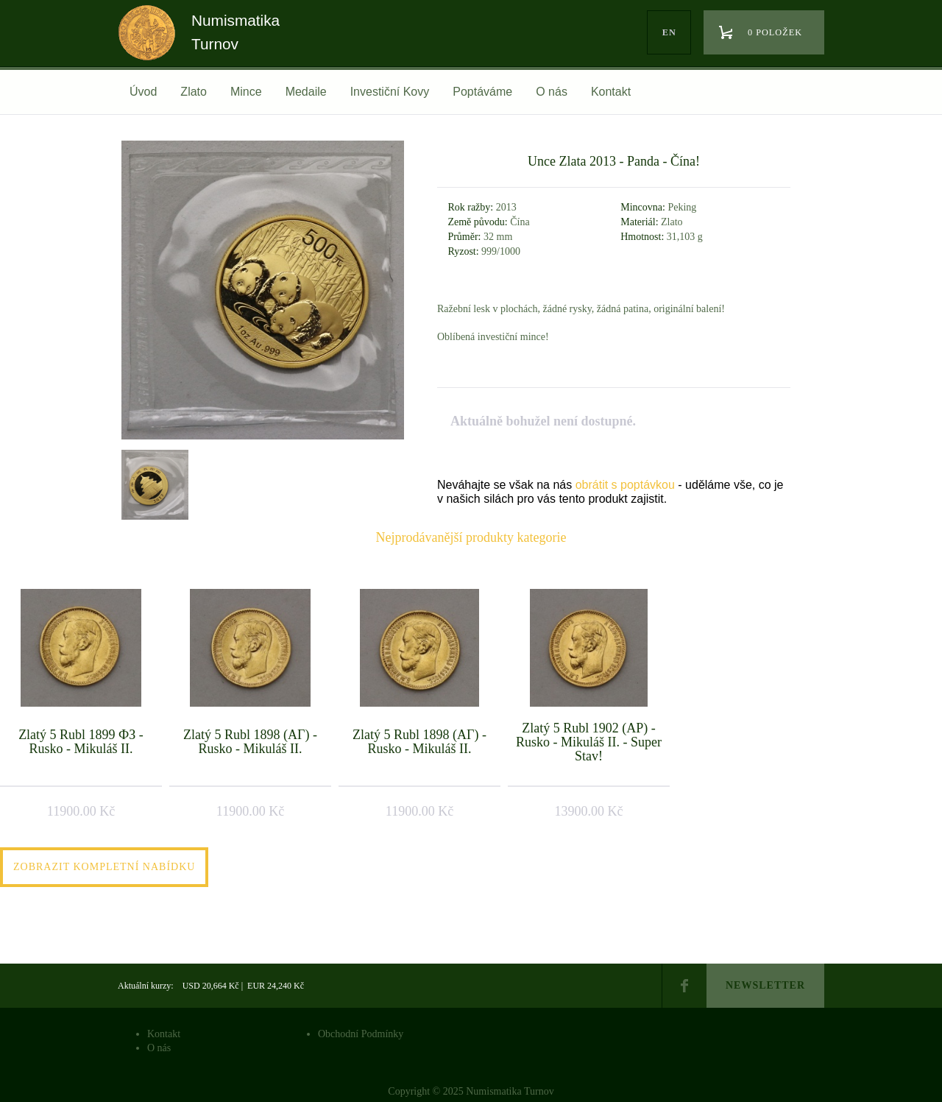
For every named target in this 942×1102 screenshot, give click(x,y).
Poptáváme (482, 91)
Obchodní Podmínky (360, 1033)
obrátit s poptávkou (625, 484)
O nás (551, 91)
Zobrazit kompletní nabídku (104, 866)
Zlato (193, 91)
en (669, 32)
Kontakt (611, 91)
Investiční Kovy (390, 91)
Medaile (306, 91)
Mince (246, 91)
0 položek (775, 32)
